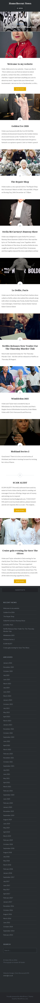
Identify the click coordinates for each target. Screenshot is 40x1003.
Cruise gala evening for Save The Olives (16, 648)
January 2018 (7, 873)
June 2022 (6, 741)
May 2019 (6, 828)
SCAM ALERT (7, 644)
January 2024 (7, 700)
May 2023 (6, 712)
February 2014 (8, 935)
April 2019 (6, 832)
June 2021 (6, 774)
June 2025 (6, 679)
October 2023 (8, 704)
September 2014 (8, 931)
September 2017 (8, 877)
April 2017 (6, 894)
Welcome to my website (11, 608)
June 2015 (6, 922)
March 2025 (7, 683)
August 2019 (7, 819)
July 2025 (6, 675)
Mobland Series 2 (9, 639)
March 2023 (7, 721)
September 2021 (8, 766)
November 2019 (8, 811)
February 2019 (8, 840)
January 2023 (7, 725)
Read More (20, 89)
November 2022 (8, 729)
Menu (21, 8)
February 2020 (8, 803)
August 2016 (7, 914)
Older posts (20, 590)
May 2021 (6, 778)
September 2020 (8, 795)
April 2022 (6, 745)
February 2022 (8, 754)
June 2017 (6, 885)
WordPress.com (22, 999)
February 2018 (8, 869)
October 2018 (8, 844)
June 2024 (6, 692)
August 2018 (7, 852)
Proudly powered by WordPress (17, 996)
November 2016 (8, 906)
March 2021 (7, 786)
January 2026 (7, 663)
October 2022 (8, 733)
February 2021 (8, 791)
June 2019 (6, 824)
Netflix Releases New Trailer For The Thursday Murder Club (18, 630)
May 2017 (6, 889)
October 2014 (8, 927)
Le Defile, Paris (8, 625)
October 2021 (8, 762)
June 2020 (6, 799)
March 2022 (7, 749)
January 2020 (7, 807)
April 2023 (6, 716)
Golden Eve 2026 (8, 612)
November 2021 (8, 758)
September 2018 (8, 848)
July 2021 (6, 770)
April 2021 (6, 782)
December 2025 (8, 667)
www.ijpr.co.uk (8, 975)
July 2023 (6, 708)
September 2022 (8, 737)
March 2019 (7, 836)
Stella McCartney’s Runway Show (14, 621)
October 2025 (8, 671)
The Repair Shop (8, 616)
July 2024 (6, 688)
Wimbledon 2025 (8, 635)
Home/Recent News (20, 3)
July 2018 (6, 857)
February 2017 (8, 898)
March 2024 (7, 696)
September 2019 (8, 815)
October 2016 (8, 910)
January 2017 (7, 902)
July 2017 (6, 881)
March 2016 (7, 918)
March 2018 (7, 865)
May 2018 (6, 861)
